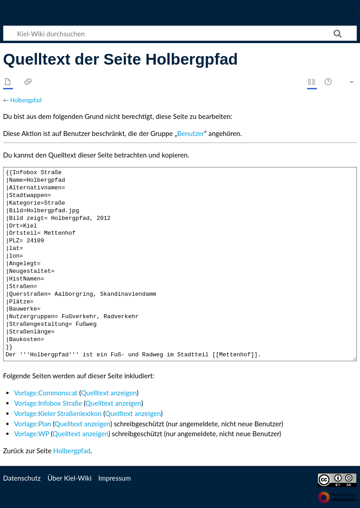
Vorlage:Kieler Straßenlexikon (57, 413)
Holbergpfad (26, 100)
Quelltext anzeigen (108, 393)
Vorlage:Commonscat (45, 393)
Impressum (114, 478)
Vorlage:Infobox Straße (48, 403)
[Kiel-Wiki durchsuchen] (180, 33)
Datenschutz (22, 478)
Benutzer (190, 133)
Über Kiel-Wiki (70, 478)
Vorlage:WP (31, 433)
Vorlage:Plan (32, 424)
